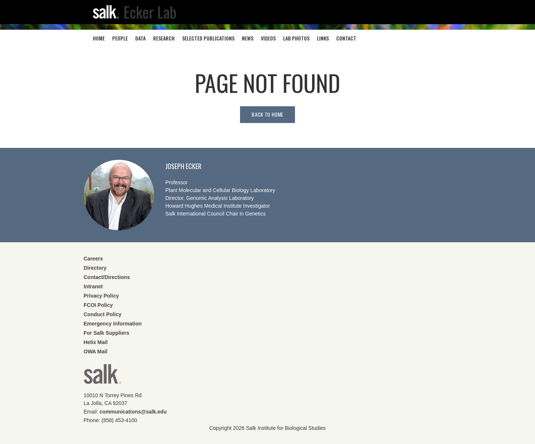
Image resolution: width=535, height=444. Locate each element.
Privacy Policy (101, 296)
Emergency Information (113, 324)
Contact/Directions (107, 277)
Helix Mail (96, 342)
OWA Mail (95, 351)
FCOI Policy (98, 305)
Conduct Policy (102, 314)
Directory (95, 268)
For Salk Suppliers (106, 333)
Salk (102, 376)
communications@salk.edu (133, 412)
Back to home (267, 114)
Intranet (93, 286)
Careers (93, 259)
